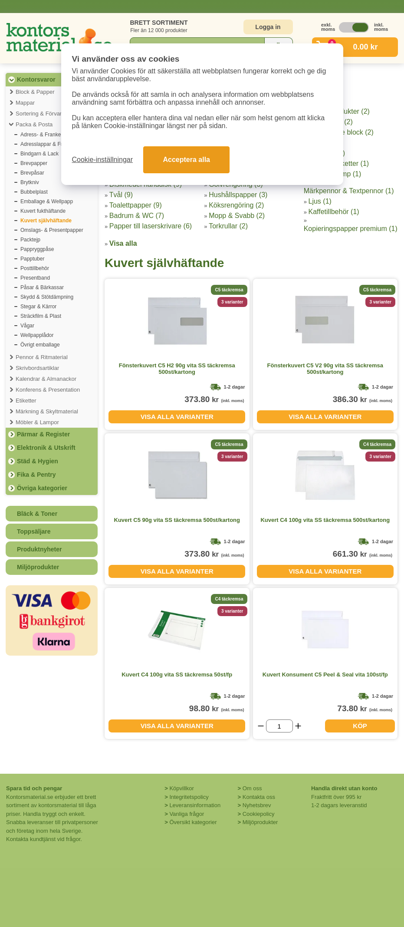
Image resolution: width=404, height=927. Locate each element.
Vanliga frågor (186, 814)
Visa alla (123, 243)
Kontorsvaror (36, 79)
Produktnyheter (39, 549)
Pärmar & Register (43, 434)
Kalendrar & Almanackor (46, 379)
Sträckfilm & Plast (40, 316)
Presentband (35, 278)
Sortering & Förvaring (42, 113)
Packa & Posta (34, 124)
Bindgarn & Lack (39, 154)
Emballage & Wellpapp (46, 201)
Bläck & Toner (37, 513)
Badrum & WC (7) (136, 215)
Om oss (252, 788)
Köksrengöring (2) (236, 205)
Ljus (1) (320, 201)
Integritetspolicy (188, 797)
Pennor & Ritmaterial (42, 357)
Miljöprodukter (38, 567)
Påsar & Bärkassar (42, 287)
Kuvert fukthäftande (43, 211)
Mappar (25, 102)
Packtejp (30, 240)
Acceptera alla (186, 159)
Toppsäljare (34, 531)
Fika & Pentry (36, 474)
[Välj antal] (279, 725)
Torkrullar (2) (228, 226)
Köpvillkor (181, 788)
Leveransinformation (194, 805)
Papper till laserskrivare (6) (150, 226)
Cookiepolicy (259, 814)
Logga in (267, 26)
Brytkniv (29, 182)
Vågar (27, 326)
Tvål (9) (121, 194)
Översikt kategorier (193, 822)
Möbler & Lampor (37, 422)
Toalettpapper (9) (135, 205)
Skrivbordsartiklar (37, 368)
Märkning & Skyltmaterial (47, 411)
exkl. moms (326, 27)
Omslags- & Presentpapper (51, 230)
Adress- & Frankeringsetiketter (55, 135)
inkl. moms (379, 27)
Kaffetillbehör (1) (334, 211)
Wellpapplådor (37, 335)
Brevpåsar (32, 173)
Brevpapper (33, 163)
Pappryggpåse (37, 249)
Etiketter (26, 400)
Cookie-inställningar (102, 159)
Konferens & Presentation (48, 389)
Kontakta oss (259, 797)
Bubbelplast (34, 192)
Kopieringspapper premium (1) (350, 228)
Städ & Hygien (37, 461)
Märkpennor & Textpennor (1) (349, 191)
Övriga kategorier (42, 488)
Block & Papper (35, 92)
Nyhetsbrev (257, 805)
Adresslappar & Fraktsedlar (51, 144)
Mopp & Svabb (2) (237, 215)
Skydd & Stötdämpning (46, 297)
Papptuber (32, 259)
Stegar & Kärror (38, 307)
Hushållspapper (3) (238, 194)
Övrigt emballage (40, 345)
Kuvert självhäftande (46, 221)
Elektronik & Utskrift (46, 447)
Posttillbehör (34, 268)
